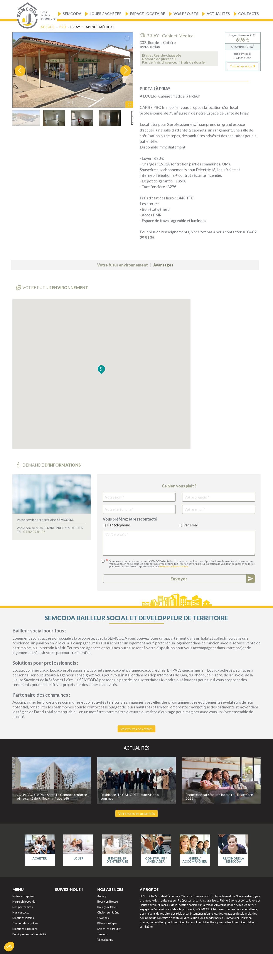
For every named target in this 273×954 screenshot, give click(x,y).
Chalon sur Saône (108, 912)
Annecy (102, 896)
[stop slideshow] (73, 102)
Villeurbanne (105, 939)
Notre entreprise (23, 896)
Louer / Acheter (106, 13)
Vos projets (186, 13)
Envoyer (178, 578)
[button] (242, 66)
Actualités (218, 13)
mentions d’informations (174, 566)
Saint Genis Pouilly (109, 928)
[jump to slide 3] (82, 118)
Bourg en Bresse (107, 901)
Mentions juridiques (24, 928)
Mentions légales (23, 918)
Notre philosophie (23, 901)
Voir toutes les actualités (136, 813)
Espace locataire (147, 13)
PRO (63, 27)
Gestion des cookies (25, 923)
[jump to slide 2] (54, 118)
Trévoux (102, 934)
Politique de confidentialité (29, 934)
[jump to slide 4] (109, 118)
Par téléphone (116, 525)
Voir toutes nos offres (136, 729)
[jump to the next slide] (125, 70)
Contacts (248, 13)
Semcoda (72, 13)
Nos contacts (20, 912)
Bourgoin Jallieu (107, 907)
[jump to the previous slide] (20, 70)
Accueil (48, 27)
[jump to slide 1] (26, 118)
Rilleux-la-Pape (106, 923)
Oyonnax (103, 918)
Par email (189, 525)
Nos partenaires (22, 907)
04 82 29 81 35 (34, 532)
